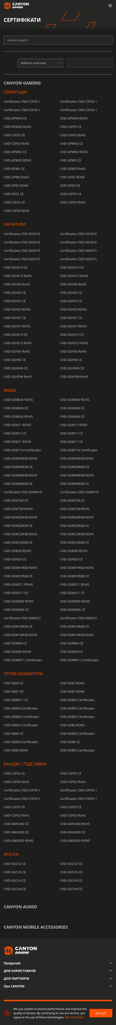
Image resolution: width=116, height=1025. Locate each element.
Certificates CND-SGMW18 (23, 492)
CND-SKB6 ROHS (72, 725)
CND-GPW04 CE (15, 118)
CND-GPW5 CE (70, 160)
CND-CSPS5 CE (70, 127)
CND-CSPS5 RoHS (73, 135)
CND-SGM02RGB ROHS (20, 517)
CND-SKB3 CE (13, 683)
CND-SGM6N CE (15, 643)
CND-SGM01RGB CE (18, 576)
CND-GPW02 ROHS (74, 152)
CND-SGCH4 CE (15, 889)
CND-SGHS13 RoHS (18, 276)
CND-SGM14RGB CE (18, 626)
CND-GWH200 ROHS (75, 824)
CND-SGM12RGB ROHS (20, 534)
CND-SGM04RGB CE (18, 484)
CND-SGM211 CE (16, 593)
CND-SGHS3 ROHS (17, 309)
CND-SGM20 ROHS (17, 551)
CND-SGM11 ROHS (17, 425)
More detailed (74, 1017)
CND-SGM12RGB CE (18, 542)
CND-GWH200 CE (16, 824)
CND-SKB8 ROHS (16, 750)
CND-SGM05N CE (16, 610)
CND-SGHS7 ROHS (17, 326)
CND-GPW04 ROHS (74, 118)
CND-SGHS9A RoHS (18, 376)
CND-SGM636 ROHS (18, 400)
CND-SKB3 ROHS (72, 683)
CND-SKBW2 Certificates (21, 717)
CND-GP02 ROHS (72, 177)
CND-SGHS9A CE (16, 368)
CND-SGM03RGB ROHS (20, 458)
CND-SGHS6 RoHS (17, 284)
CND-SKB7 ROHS (72, 691)
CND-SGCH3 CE (15, 880)
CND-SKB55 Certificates (77, 708)
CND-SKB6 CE (13, 733)
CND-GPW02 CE (71, 143)
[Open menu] (110, 5)
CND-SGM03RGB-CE (18, 467)
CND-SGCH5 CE (15, 872)
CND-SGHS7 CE (15, 318)
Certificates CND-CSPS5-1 (22, 101)
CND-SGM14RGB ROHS (20, 635)
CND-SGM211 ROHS (18, 584)
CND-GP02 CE (70, 185)
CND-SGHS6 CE (15, 292)
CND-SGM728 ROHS (18, 509)
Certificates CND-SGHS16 (22, 234)
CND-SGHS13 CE (16, 267)
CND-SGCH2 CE (15, 864)
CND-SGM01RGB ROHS (20, 568)
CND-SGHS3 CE (15, 301)
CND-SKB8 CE (70, 742)
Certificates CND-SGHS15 (22, 250)
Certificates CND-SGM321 (22, 618)
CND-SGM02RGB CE (18, 526)
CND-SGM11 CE (15, 433)
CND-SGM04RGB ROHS (20, 475)
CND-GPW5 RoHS (72, 169)
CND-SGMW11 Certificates (23, 660)
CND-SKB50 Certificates (77, 700)
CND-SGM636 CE (16, 408)
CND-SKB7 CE (13, 691)
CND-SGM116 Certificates (22, 450)
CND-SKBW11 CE (16, 700)
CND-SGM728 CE (16, 500)
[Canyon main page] (16, 5)
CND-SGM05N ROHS (18, 601)
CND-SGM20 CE (15, 559)
